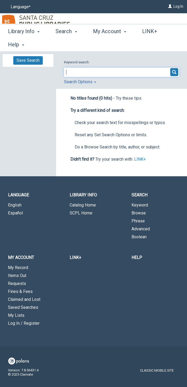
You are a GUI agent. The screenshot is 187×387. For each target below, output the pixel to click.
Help (136, 257)
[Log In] (170, 6)
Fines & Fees (20, 291)
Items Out (17, 275)
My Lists (16, 315)
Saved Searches (23, 307)
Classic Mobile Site (157, 370)
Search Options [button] (80, 81)
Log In (178, 6)
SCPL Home (81, 213)
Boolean (139, 236)
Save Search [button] (28, 60)
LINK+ (140, 159)
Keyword (139, 205)
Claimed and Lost (24, 299)
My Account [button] (109, 44)
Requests (17, 283)
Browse (138, 213)
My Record (18, 267)
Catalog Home (83, 205)
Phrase (138, 220)
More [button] (152, 44)
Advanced (140, 228)
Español (15, 213)
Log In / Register (24, 323)
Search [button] (66, 44)
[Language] (19, 7)
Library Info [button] (24, 44)
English (15, 205)
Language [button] (18, 194)
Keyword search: (77, 62)
